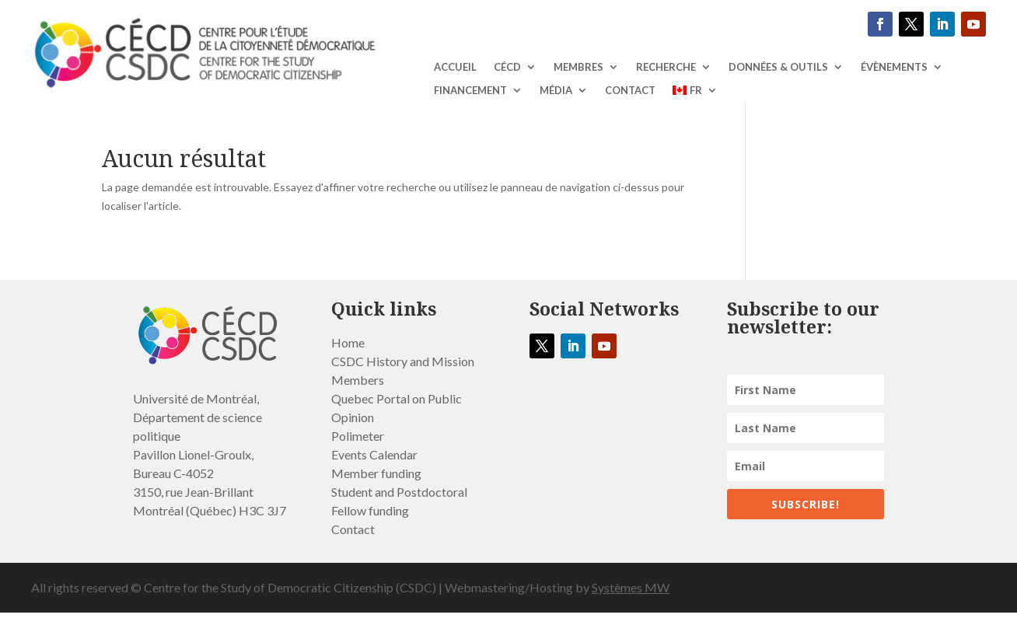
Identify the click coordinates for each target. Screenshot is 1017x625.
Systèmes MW (630, 587)
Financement (470, 90)
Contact (630, 90)
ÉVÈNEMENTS (894, 67)
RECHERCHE (666, 67)
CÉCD (507, 67)
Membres (578, 67)
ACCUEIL (455, 67)
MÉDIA (556, 90)
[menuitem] (695, 93)
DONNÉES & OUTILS (778, 67)
